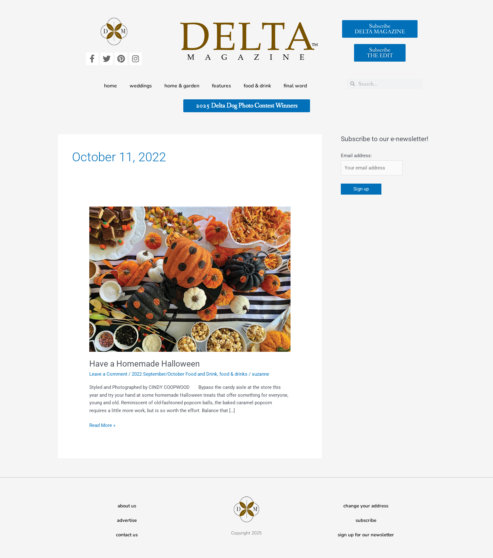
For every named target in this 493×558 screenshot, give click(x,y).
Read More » (102, 425)
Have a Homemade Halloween (144, 363)
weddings (141, 85)
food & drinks (233, 374)
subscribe (366, 520)
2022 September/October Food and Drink (174, 374)
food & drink (257, 85)
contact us (127, 535)
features (221, 85)
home (110, 85)
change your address (365, 506)
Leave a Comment (108, 374)
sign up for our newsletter (366, 535)
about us (127, 506)
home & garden (181, 85)
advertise (127, 520)
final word (295, 85)
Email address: (356, 155)
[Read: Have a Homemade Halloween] (190, 279)
